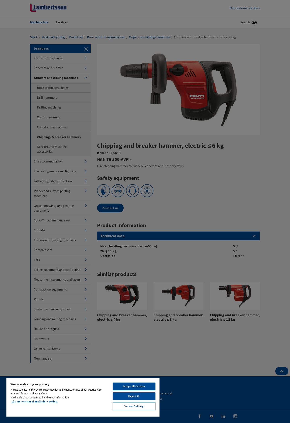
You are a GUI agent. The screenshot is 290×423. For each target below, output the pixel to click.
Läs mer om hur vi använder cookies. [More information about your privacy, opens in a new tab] (34, 401)
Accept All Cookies (134, 386)
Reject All (134, 396)
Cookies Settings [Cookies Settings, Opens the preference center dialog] (133, 406)
